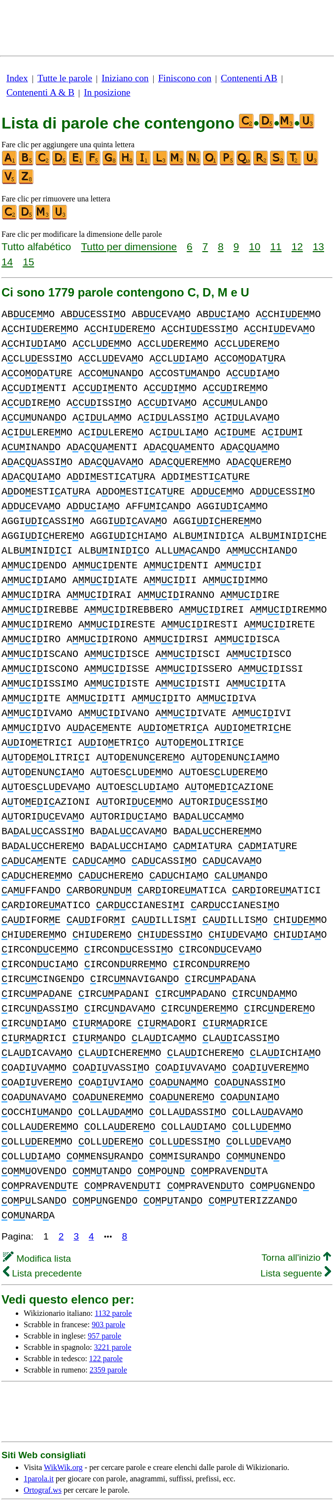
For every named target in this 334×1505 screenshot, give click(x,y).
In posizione (107, 92)
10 (254, 246)
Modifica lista (37, 1229)
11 (276, 246)
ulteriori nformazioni (145, 1480)
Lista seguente (296, 1244)
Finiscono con (184, 78)
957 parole (104, 1306)
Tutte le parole (64, 78)
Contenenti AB (249, 78)
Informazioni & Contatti (199, 1489)
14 (7, 261)
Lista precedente (42, 1244)
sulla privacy (208, 1480)
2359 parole (108, 1340)
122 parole (106, 1329)
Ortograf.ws (43, 1460)
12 (297, 246)
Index (17, 78)
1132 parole (113, 1283)
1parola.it (39, 1449)
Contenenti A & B (40, 92)
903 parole (108, 1295)
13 (318, 246)
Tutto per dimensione (129, 246)
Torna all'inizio (296, 1228)
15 (28, 261)
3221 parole (113, 1317)
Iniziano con (124, 78)
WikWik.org (63, 1438)
